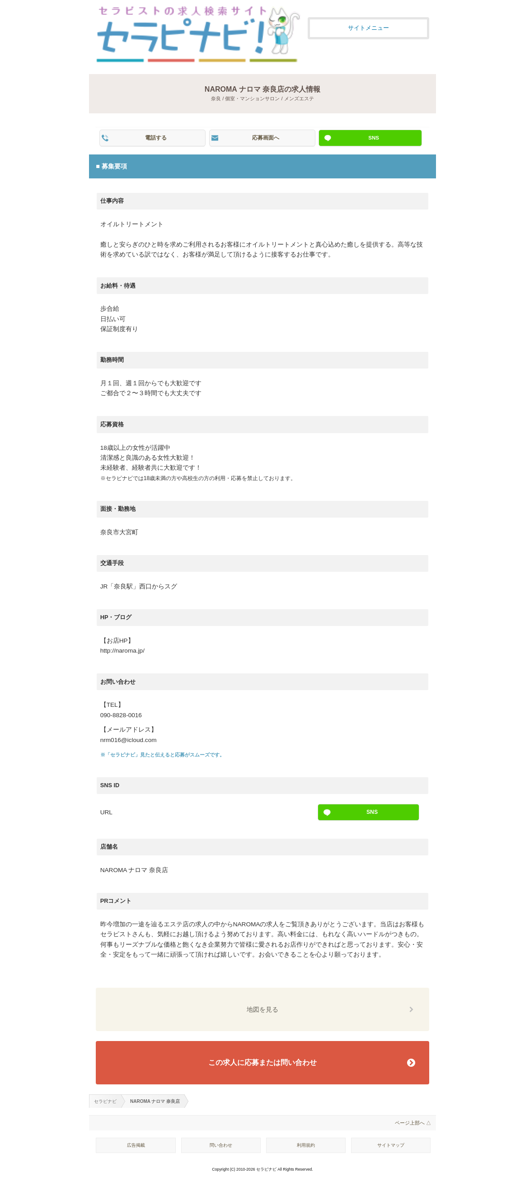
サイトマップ (390, 1145)
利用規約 (306, 1145)
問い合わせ (221, 1145)
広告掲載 (136, 1145)
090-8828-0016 (121, 715)
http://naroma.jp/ (122, 650)
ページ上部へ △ (413, 1122)
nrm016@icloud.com (128, 740)
